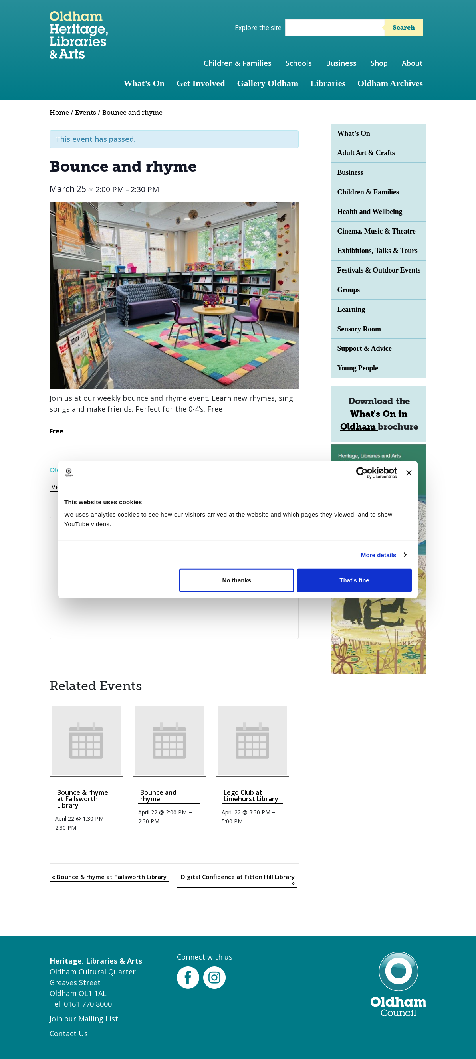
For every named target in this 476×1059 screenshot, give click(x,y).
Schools (299, 63)
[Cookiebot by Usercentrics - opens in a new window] (362, 473)
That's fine (354, 580)
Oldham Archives (390, 83)
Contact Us (69, 1033)
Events (85, 112)
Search (404, 27)
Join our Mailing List (84, 1018)
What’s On (144, 83)
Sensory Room (359, 329)
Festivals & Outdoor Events (378, 270)
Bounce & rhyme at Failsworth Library (82, 799)
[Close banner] (409, 472)
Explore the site (258, 27)
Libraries (327, 83)
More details (379, 554)
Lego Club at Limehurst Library (251, 795)
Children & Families (238, 63)
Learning (351, 309)
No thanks (237, 580)
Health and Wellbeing (369, 212)
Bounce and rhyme (158, 795)
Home (59, 112)
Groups (348, 290)
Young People (357, 368)
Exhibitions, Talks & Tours (377, 251)
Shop (379, 63)
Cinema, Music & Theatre (376, 231)
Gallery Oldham (267, 83)
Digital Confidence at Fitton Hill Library (238, 880)
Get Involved (201, 83)
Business (341, 63)
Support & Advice (364, 348)
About (412, 63)
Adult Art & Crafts (366, 153)
